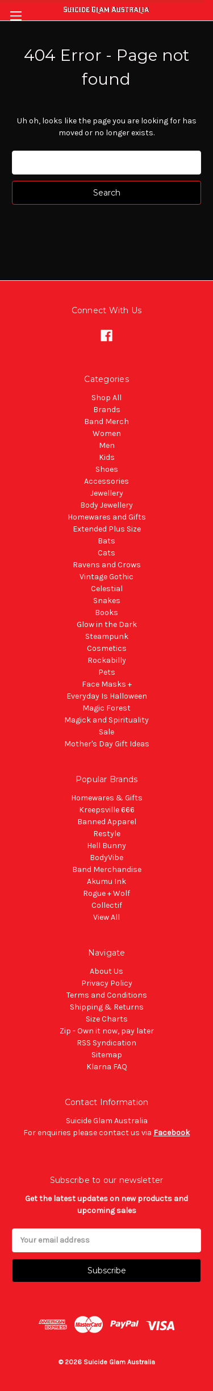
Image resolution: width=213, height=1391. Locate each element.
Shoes (106, 469)
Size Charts (107, 1019)
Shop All (106, 397)
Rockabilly (106, 660)
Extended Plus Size (107, 529)
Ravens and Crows (107, 565)
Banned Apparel (106, 822)
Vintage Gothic (106, 577)
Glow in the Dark (107, 624)
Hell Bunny (106, 845)
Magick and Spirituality (106, 720)
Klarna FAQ (106, 1067)
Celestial (107, 588)
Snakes (106, 600)
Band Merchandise (106, 869)
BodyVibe (106, 857)
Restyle (106, 833)
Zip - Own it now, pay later (107, 1031)
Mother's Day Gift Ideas (106, 744)
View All (106, 917)
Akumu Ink (106, 881)
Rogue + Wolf (106, 893)
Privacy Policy (106, 983)
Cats (106, 553)
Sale (106, 732)
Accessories (106, 481)
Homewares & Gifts (107, 798)
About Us (106, 971)
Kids (107, 457)
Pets (106, 672)
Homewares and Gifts (107, 517)
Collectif (106, 905)
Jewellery (106, 493)
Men (107, 445)
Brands (106, 409)
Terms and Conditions (106, 995)
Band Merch (106, 421)
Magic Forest (106, 708)
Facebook (171, 1132)
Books (106, 612)
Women (107, 433)
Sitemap (106, 1055)
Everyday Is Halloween (106, 696)
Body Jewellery (106, 505)
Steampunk (106, 636)
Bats (106, 541)
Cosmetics (107, 648)
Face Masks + (107, 684)
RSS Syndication (106, 1043)
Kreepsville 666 (107, 810)
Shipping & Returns (107, 1007)
